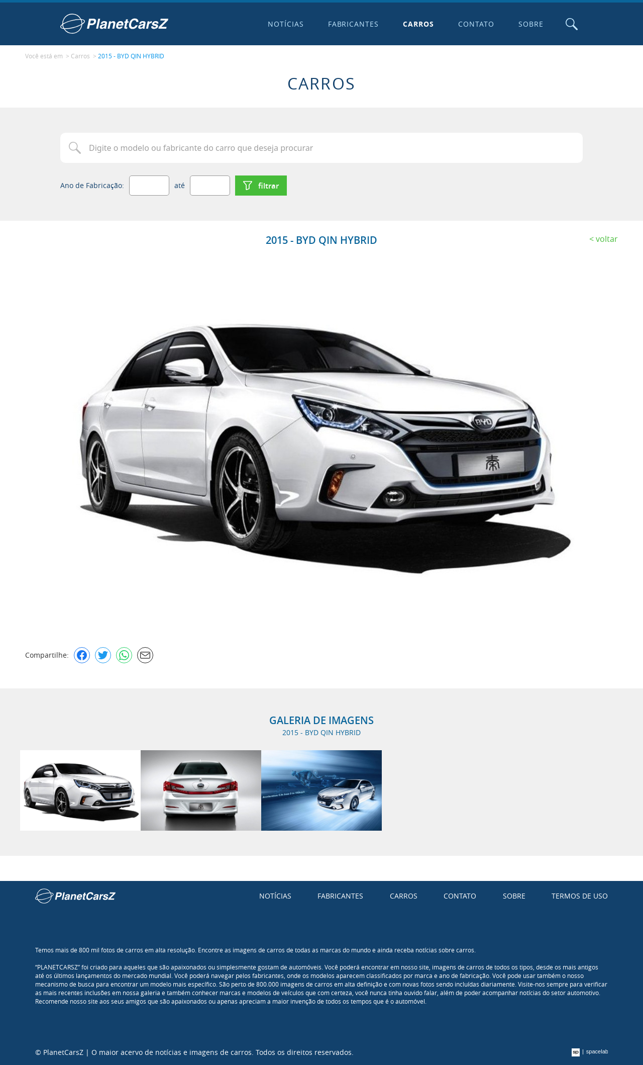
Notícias (286, 24)
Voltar (607, 238)
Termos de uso (580, 896)
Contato (476, 24)
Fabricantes (353, 24)
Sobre (531, 24)
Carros (418, 24)
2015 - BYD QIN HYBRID (131, 56)
